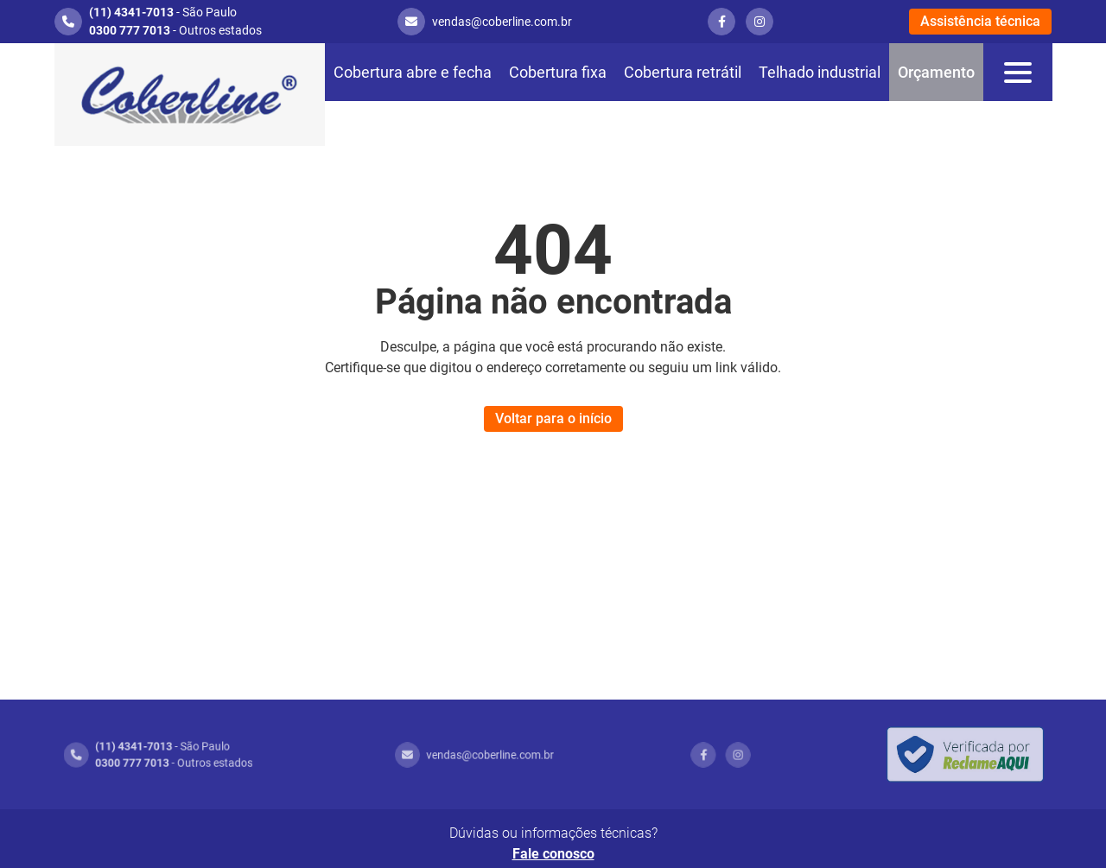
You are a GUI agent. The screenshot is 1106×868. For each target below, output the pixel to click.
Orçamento (936, 72)
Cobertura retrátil (682, 72)
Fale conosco (553, 854)
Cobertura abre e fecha (413, 72)
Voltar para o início (553, 418)
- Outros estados (175, 30)
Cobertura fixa (558, 72)
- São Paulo (163, 12)
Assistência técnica (980, 21)
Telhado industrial (819, 72)
